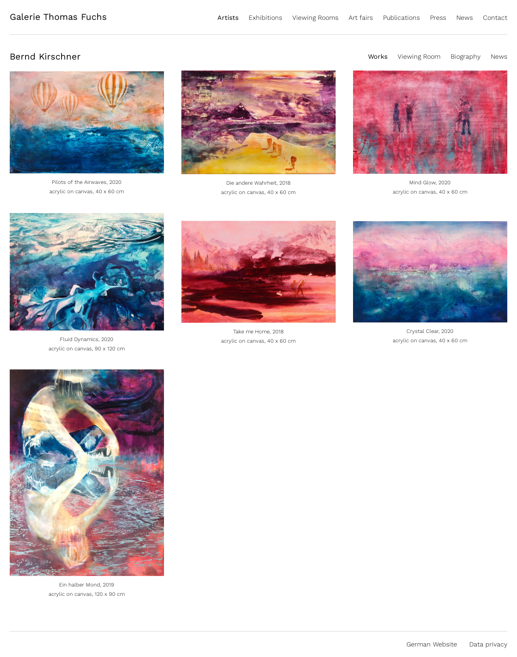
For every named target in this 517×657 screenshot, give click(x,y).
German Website (431, 644)
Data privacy (488, 644)
